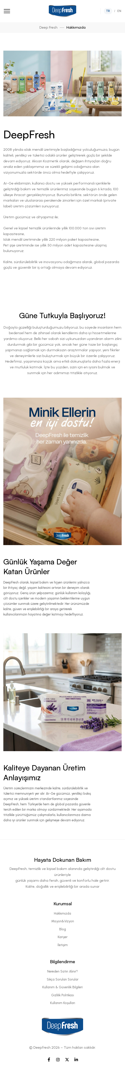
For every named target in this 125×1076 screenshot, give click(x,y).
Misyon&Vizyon (62, 921)
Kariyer (63, 937)
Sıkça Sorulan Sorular (62, 979)
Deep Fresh (48, 27)
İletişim (62, 945)
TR (108, 11)
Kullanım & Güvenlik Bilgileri (62, 987)
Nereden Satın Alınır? (62, 971)
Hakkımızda (62, 913)
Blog (62, 929)
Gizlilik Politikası (62, 995)
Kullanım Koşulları (62, 1003)
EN (119, 11)
